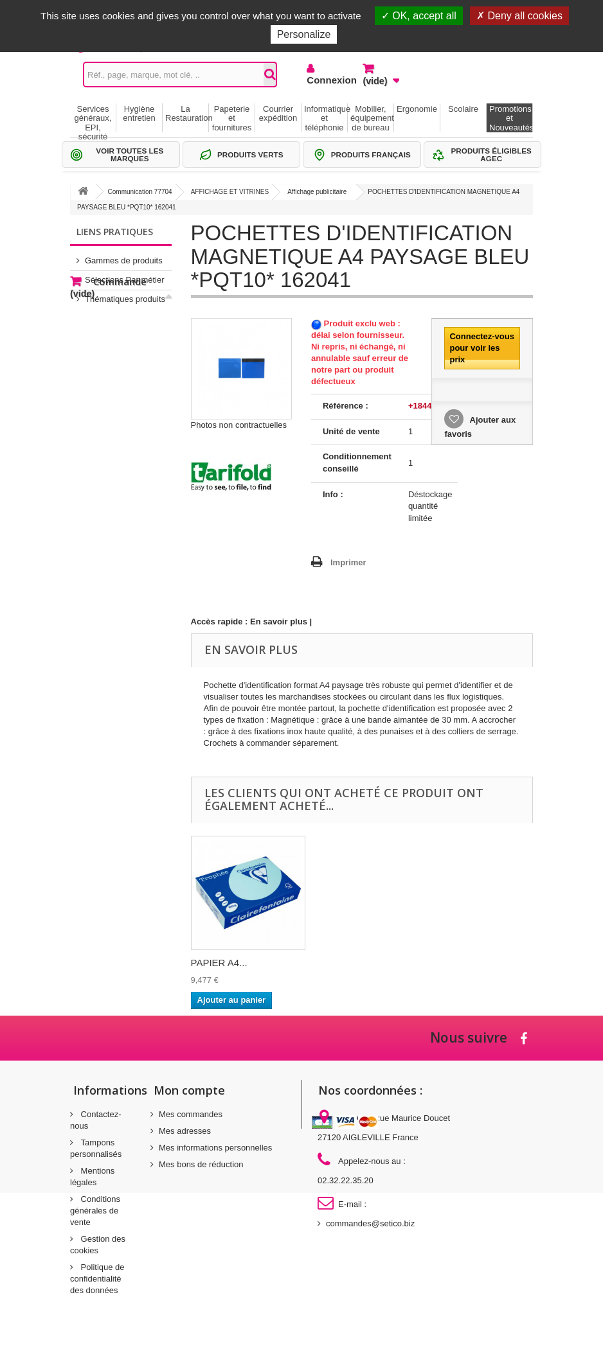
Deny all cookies (519, 15)
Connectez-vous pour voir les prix (481, 347)
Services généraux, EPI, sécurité (93, 118)
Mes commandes (190, 1114)
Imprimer (348, 562)
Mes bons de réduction (201, 1164)
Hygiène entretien (139, 113)
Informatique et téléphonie (325, 118)
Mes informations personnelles (215, 1147)
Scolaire (463, 109)
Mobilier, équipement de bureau (371, 118)
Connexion (325, 80)
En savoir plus (278, 621)
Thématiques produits (125, 294)
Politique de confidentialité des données (97, 1278)
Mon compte (189, 1090)
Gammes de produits (124, 255)
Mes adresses (185, 1131)
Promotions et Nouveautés (510, 118)
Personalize (304, 34)
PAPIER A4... (219, 962)
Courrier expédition (278, 113)
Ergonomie (417, 109)
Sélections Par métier (125, 274)
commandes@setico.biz (370, 1223)
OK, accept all (418, 15)
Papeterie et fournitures (231, 118)
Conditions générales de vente (95, 1210)
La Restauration (186, 113)
